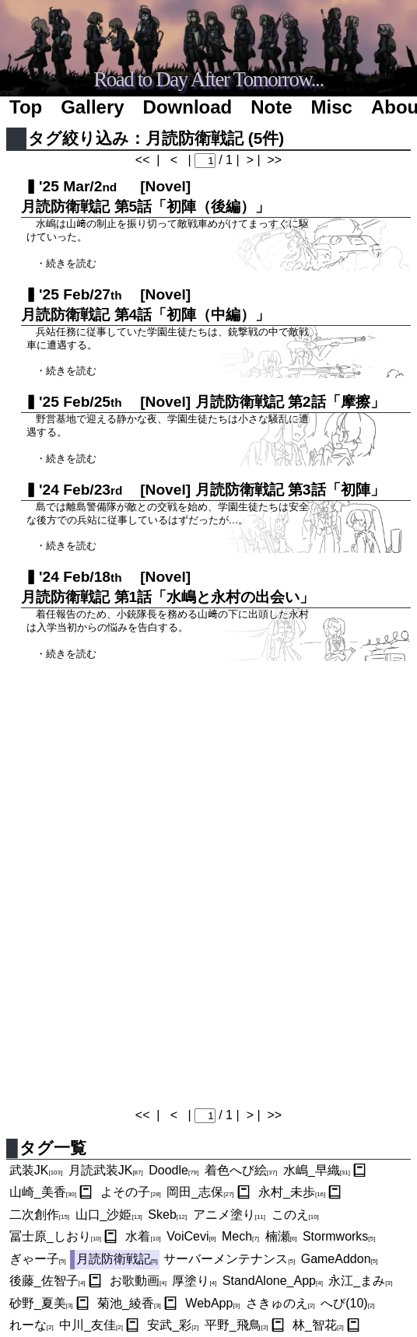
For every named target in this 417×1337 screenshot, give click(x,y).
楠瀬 (281, 1236)
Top (25, 106)
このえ (295, 1214)
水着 (142, 1236)
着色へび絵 (241, 1170)
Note (271, 106)
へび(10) (347, 1303)
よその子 (130, 1192)
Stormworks (339, 1236)
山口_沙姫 (108, 1214)
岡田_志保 (199, 1192)
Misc (331, 106)
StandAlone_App (273, 1280)
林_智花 (318, 1325)
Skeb (167, 1214)
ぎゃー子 (37, 1258)
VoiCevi (191, 1236)
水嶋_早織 (316, 1170)
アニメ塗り (229, 1214)
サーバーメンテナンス (229, 1258)
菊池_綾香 (129, 1303)
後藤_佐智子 (47, 1280)
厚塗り (194, 1280)
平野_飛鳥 (236, 1325)
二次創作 (39, 1214)
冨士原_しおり (55, 1236)
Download (188, 106)
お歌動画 (138, 1280)
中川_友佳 (91, 1325)
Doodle (173, 1170)
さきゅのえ (280, 1303)
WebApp (212, 1303)
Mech (240, 1236)
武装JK (35, 1170)
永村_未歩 (291, 1192)
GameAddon (339, 1258)
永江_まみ (360, 1280)
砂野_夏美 (41, 1303)
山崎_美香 (42, 1192)
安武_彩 (172, 1325)
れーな (31, 1325)
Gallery (92, 106)
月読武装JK (105, 1170)
